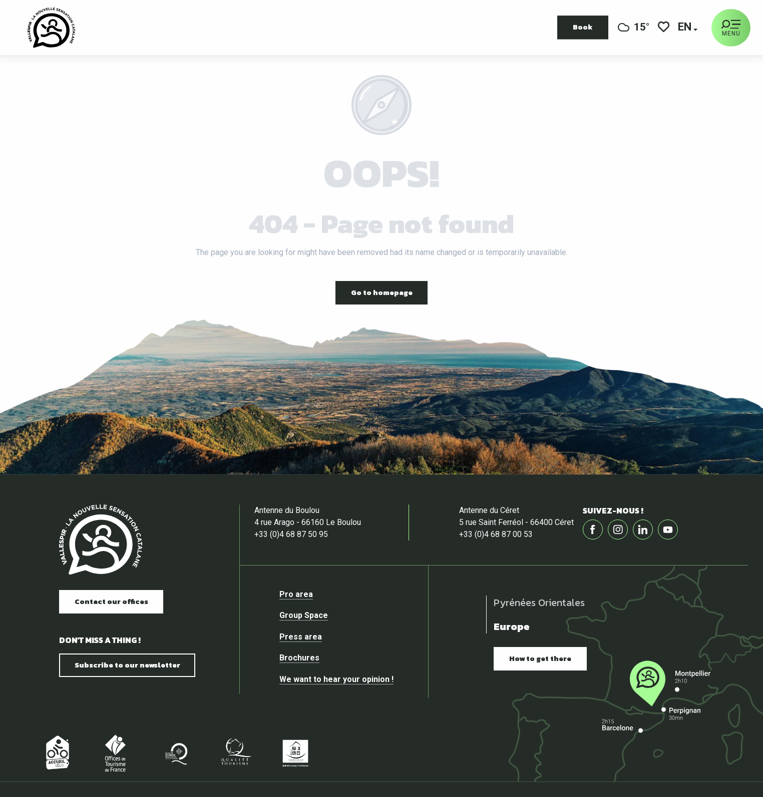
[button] (685, 27)
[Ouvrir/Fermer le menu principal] (730, 27)
